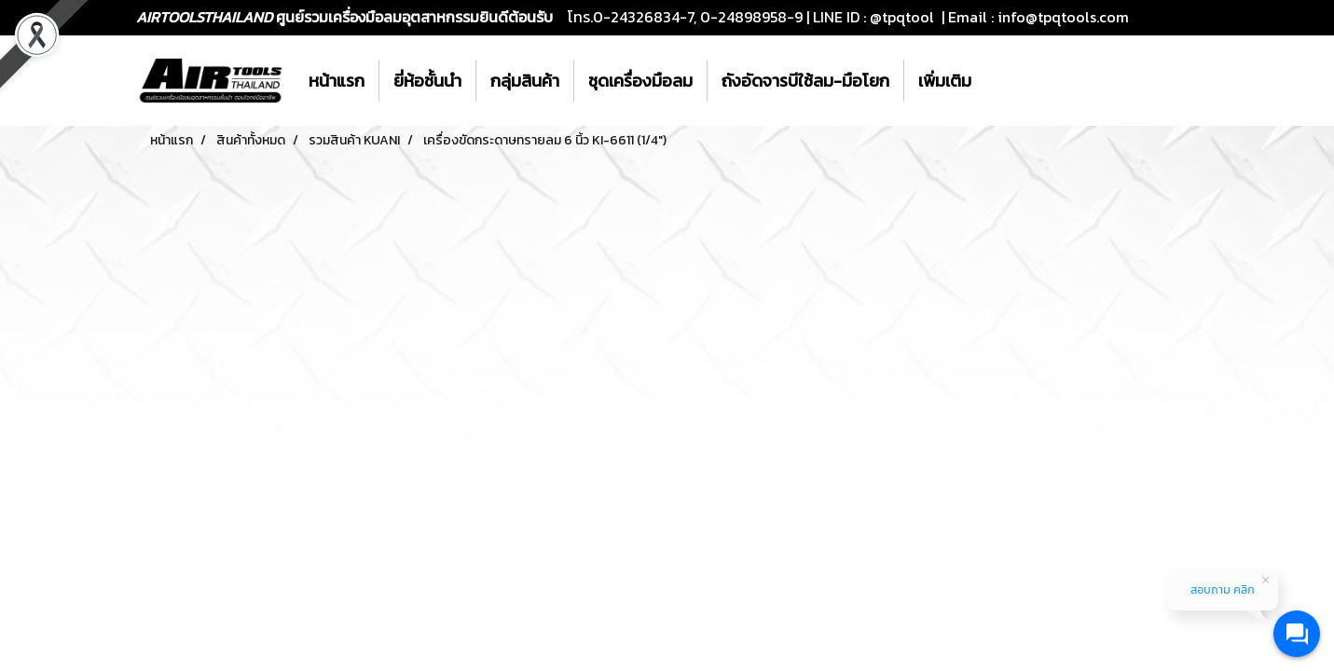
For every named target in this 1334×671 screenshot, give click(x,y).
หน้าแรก (336, 80)
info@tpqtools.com (1063, 17)
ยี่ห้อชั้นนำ (427, 80)
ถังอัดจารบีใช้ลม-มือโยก (805, 80)
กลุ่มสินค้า (524, 80)
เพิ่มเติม (944, 80)
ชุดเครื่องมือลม (640, 80)
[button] (1002, 81)
